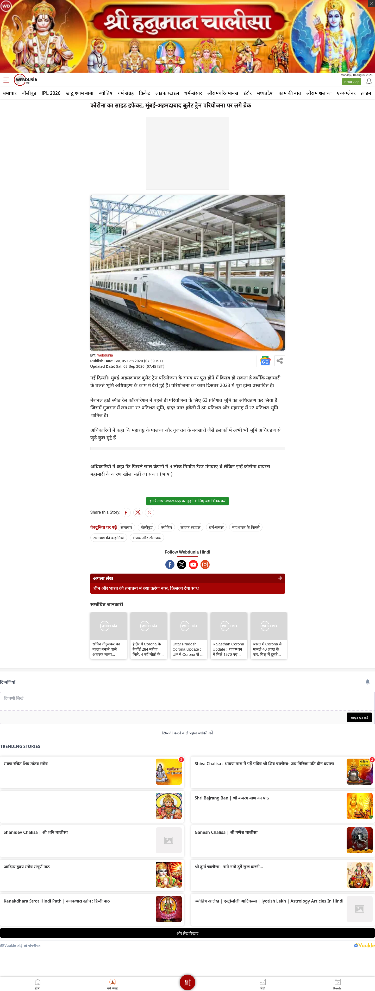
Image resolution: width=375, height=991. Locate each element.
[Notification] (368, 81)
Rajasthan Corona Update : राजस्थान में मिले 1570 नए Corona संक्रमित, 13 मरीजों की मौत (229, 649)
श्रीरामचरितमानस (222, 93)
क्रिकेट (144, 93)
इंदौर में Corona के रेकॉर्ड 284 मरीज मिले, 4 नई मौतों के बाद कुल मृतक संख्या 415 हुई (148, 649)
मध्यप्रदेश (265, 93)
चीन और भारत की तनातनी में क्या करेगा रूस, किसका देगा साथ (146, 588)
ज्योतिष (106, 93)
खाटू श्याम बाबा (79, 93)
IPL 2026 (51, 93)
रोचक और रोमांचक (147, 537)
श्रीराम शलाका (319, 93)
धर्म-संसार (193, 93)
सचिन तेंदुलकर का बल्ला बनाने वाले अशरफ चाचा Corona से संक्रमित (107, 649)
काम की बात (290, 93)
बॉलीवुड (29, 93)
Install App (351, 81)
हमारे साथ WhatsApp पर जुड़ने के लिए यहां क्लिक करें (187, 501)
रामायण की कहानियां (108, 537)
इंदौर (247, 93)
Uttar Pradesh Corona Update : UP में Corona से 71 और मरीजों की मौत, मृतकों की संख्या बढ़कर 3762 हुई (188, 649)
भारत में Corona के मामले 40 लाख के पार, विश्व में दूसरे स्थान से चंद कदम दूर (268, 649)
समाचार (10, 93)
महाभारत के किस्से (246, 527)
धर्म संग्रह (126, 93)
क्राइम (366, 93)
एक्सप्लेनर (346, 93)
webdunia (105, 355)
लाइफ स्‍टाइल (167, 93)
